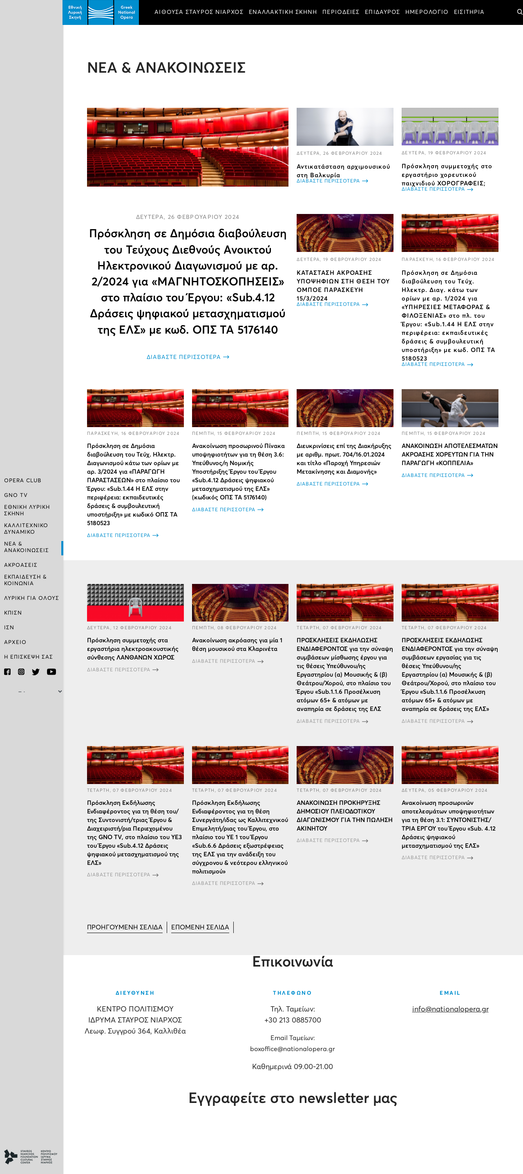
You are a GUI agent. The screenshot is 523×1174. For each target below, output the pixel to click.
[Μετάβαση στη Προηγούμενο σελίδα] (125, 927)
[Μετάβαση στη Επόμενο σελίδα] (201, 927)
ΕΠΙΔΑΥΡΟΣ (383, 12)
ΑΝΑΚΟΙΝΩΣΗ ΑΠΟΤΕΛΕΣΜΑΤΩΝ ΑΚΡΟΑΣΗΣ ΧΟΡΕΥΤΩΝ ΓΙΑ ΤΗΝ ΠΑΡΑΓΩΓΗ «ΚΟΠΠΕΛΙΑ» (450, 454)
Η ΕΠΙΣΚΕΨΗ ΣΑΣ (28, 657)
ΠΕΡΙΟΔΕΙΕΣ (342, 12)
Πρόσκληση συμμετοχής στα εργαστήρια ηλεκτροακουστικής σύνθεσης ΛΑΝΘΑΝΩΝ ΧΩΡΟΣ (133, 648)
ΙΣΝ (9, 627)
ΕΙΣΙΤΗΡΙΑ (470, 12)
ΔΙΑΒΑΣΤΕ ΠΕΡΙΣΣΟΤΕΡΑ (184, 357)
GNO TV (16, 495)
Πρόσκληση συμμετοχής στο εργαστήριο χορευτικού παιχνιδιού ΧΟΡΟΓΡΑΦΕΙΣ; (447, 175)
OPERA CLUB (22, 480)
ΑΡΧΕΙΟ (15, 642)
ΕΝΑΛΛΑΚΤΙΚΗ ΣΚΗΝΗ (284, 12)
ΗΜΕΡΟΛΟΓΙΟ (428, 12)
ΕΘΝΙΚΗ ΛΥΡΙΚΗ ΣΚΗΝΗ (27, 511)
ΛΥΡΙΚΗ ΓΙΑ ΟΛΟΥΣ (31, 598)
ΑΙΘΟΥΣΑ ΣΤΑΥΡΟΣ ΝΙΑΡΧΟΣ (200, 12)
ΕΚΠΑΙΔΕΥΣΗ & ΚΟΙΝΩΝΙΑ (25, 580)
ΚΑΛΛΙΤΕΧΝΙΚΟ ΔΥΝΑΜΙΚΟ (26, 529)
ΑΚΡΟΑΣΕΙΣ (21, 565)
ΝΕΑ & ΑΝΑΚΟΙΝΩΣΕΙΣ (26, 547)
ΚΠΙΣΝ (13, 613)
